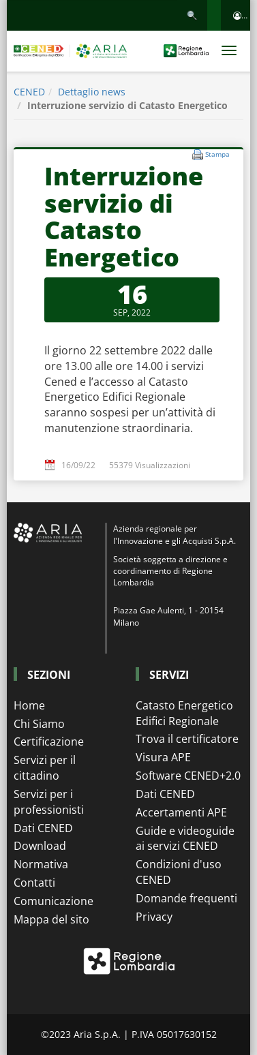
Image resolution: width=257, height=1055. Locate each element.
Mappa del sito (51, 919)
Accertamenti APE (181, 812)
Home (29, 705)
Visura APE (163, 757)
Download (40, 845)
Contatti (34, 882)
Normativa (41, 864)
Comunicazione (53, 900)
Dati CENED (43, 828)
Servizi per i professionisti (49, 801)
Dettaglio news (91, 91)
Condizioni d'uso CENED (179, 872)
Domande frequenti (186, 898)
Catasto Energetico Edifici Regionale (184, 713)
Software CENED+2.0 (188, 775)
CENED (29, 91)
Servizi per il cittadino (45, 767)
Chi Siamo (39, 723)
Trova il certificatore (187, 738)
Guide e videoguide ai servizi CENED (185, 838)
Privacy (154, 916)
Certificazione (49, 741)
